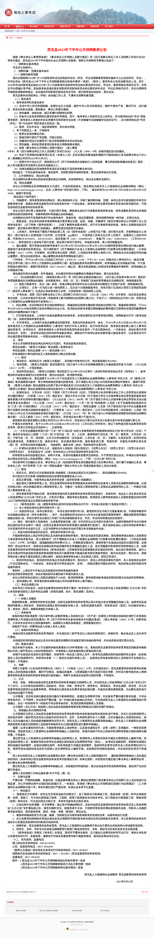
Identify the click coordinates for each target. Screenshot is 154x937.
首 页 (7, 26)
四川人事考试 (105, 910)
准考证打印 (49, 26)
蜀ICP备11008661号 (77, 924)
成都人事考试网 (21, 910)
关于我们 (109, 26)
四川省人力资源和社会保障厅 (49, 910)
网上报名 (34, 26)
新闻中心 (20, 26)
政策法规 (95, 26)
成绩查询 (81, 26)
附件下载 (145, 892)
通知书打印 (65, 26)
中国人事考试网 (77, 910)
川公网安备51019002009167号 (77, 929)
